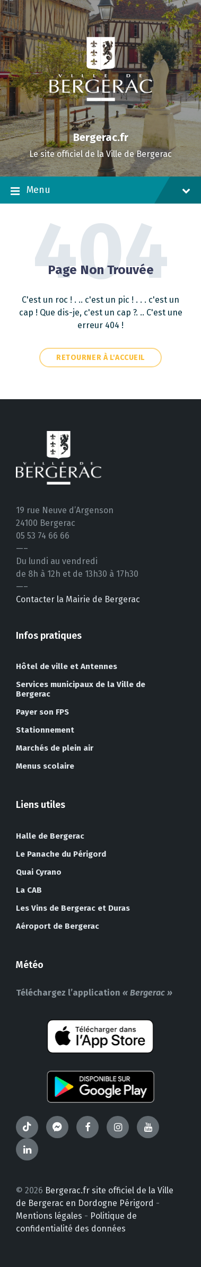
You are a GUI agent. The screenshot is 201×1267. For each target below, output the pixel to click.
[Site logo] (101, 119)
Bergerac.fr (100, 137)
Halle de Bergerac (50, 836)
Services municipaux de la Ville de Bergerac (80, 689)
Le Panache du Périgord (61, 854)
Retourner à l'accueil (100, 357)
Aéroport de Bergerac (57, 926)
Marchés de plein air (54, 748)
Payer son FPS (42, 712)
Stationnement (45, 730)
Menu (100, 191)
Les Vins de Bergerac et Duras (73, 908)
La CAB (29, 890)
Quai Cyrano (39, 872)
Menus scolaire (45, 766)
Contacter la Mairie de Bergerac (78, 599)
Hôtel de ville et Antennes (66, 666)
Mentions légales (49, 1216)
